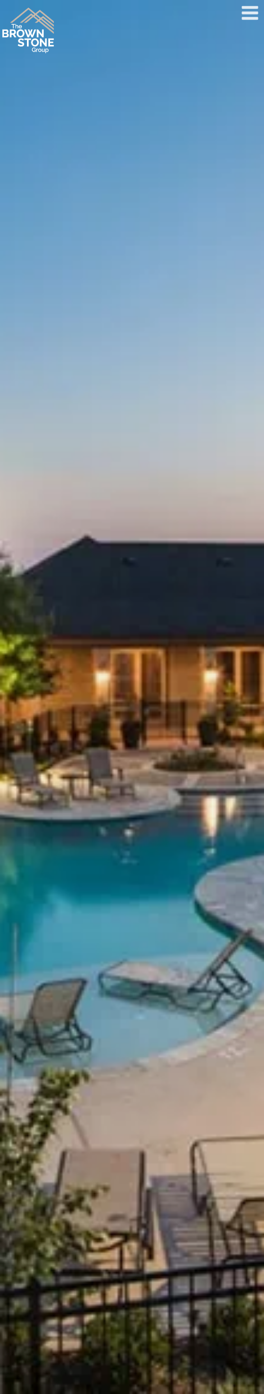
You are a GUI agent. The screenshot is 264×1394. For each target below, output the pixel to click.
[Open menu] (249, 12)
